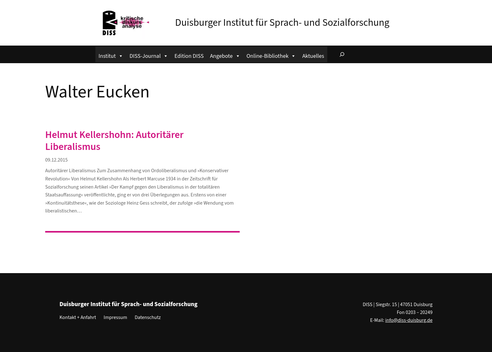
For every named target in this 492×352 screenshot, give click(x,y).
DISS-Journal (149, 55)
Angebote (225, 55)
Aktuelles (313, 56)
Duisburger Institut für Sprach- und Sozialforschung (282, 22)
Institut (111, 55)
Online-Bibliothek (271, 55)
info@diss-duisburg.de (409, 320)
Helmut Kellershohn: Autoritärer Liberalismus (114, 141)
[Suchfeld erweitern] (342, 54)
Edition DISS (189, 56)
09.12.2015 (56, 160)
